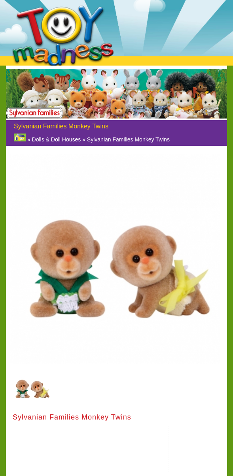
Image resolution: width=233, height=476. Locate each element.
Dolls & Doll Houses (56, 139)
